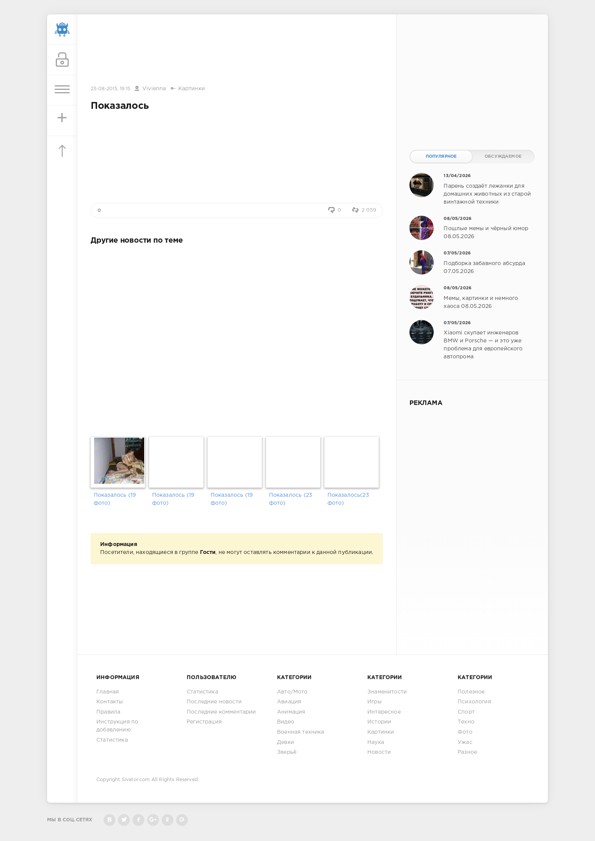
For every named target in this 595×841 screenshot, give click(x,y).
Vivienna (154, 88)
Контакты (109, 702)
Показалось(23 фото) (348, 499)
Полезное (471, 692)
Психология (474, 702)
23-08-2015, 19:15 (110, 89)
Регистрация (204, 722)
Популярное (441, 156)
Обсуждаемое (503, 156)
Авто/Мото (292, 692)
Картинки (191, 88)
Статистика (112, 740)
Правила (108, 712)
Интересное (384, 712)
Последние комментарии (221, 712)
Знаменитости (387, 692)
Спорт (466, 712)
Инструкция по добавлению (117, 726)
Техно (466, 722)
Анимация (291, 712)
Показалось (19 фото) (115, 499)
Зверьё (286, 752)
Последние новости (214, 702)
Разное (467, 752)
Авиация (289, 702)
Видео (285, 722)
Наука (375, 742)
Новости (379, 752)
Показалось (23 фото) (290, 499)
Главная (107, 692)
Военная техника (300, 732)
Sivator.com (136, 780)
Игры (374, 702)
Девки (285, 742)
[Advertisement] (237, 50)
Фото (465, 732)
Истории (379, 722)
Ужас (465, 742)
